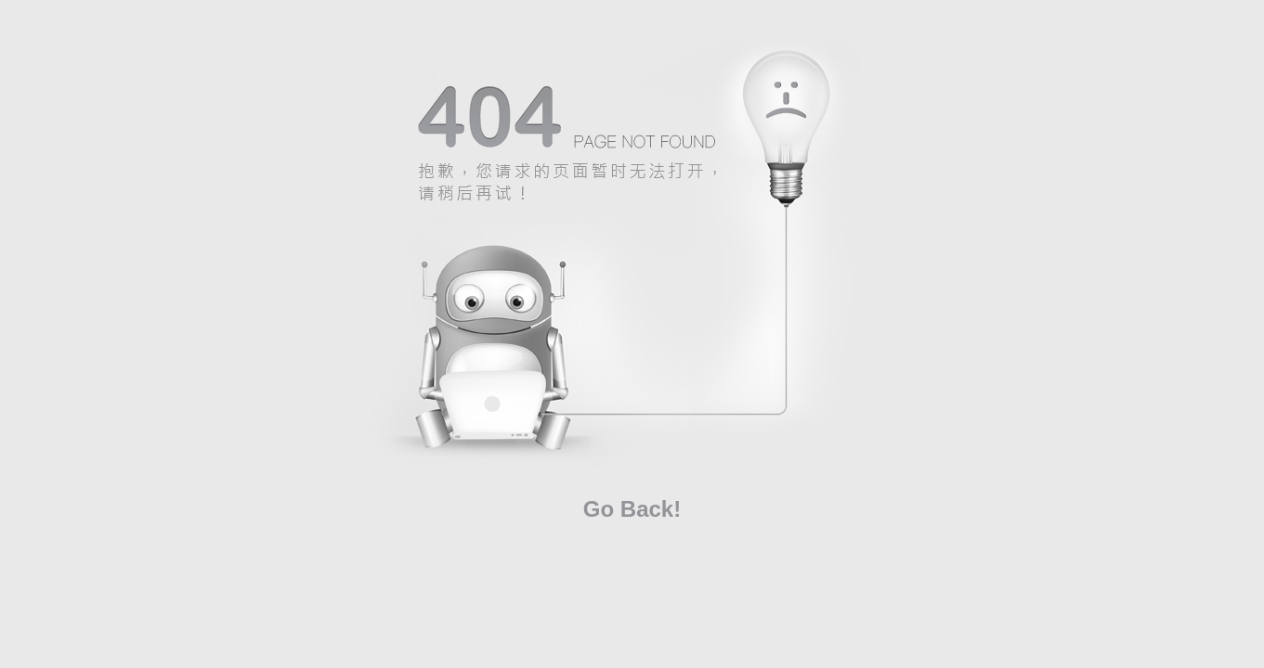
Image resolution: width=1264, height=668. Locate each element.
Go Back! (632, 508)
